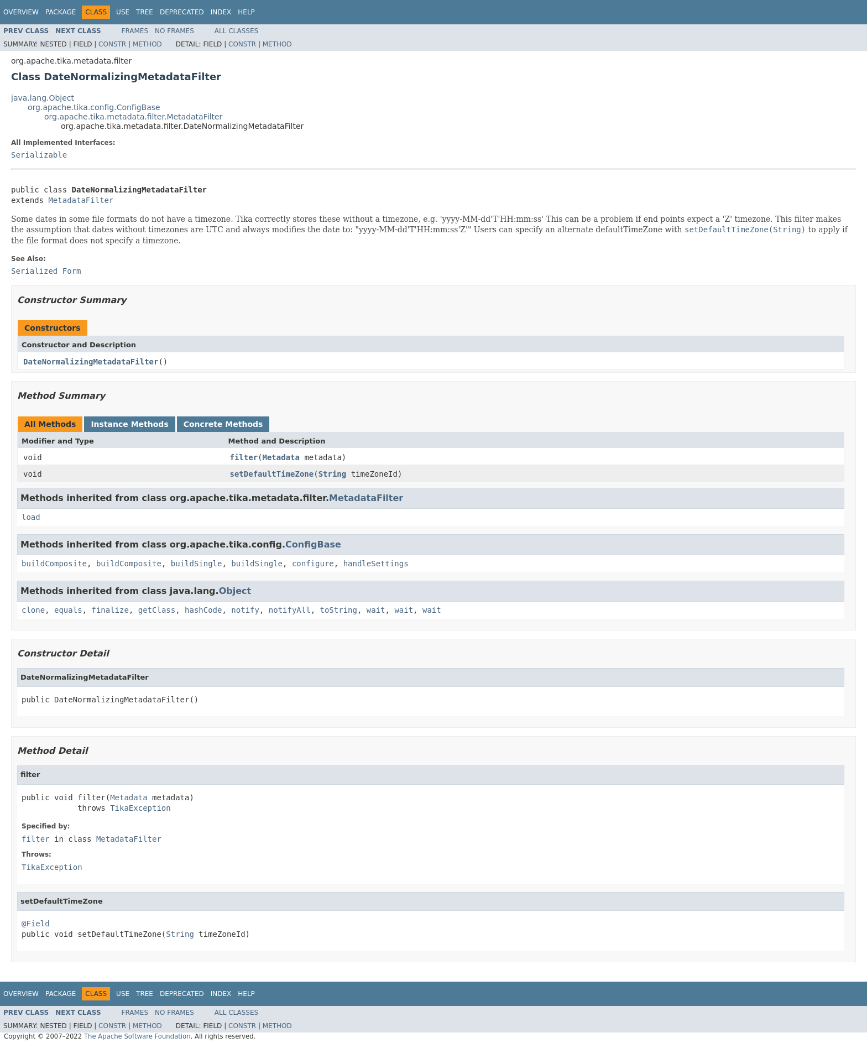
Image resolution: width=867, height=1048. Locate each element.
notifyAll (290, 610)
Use (122, 12)
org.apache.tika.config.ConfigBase (94, 107)
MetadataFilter (80, 200)
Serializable (39, 154)
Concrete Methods (223, 424)
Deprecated (182, 12)
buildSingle (196, 563)
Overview (21, 12)
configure (313, 563)
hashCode (203, 610)
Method (147, 44)
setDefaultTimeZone (272, 474)
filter (244, 457)
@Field (36, 923)
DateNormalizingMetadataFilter (90, 361)
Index (221, 12)
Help (246, 12)
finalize (109, 610)
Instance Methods (129, 424)
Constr (112, 44)
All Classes (236, 31)
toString (338, 610)
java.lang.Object (42, 97)
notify (245, 610)
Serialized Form (46, 271)
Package (60, 12)
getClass (156, 610)
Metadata (281, 457)
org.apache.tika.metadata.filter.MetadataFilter (133, 116)
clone (33, 610)
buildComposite (54, 563)
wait (376, 610)
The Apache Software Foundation (137, 1036)
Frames (135, 31)
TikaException (140, 808)
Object (235, 591)
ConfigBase (313, 544)
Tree (144, 12)
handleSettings (376, 563)
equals (68, 610)
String (332, 474)
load (31, 517)
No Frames (174, 31)
